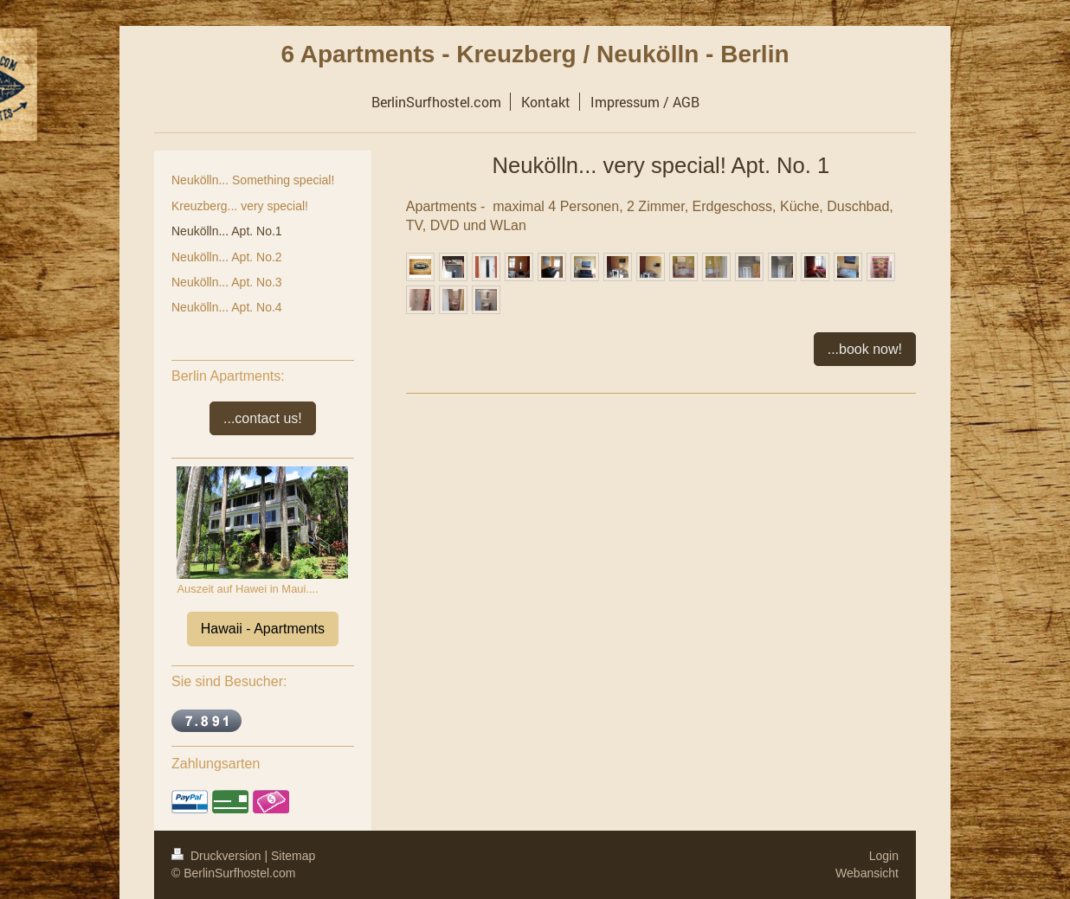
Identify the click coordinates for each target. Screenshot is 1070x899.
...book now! (865, 349)
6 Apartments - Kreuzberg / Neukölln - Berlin (534, 54)
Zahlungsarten (215, 763)
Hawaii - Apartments (263, 628)
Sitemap (293, 856)
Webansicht (867, 873)
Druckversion (217, 856)
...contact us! (262, 418)
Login (884, 856)
